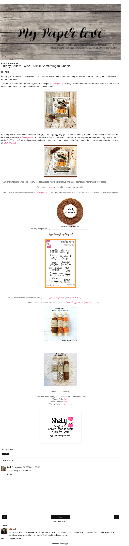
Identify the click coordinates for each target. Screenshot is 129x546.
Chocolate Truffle (76, 297)
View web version (60, 522)
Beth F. (10, 467)
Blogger (65, 543)
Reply (9, 474)
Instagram (68, 404)
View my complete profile (11, 538)
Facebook (67, 402)
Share (6, 454)
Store (66, 399)
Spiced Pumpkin (59, 297)
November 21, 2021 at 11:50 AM (27, 467)
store (50, 187)
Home (60, 517)
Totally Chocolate (58, 84)
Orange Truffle (46, 297)
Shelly (14, 529)
